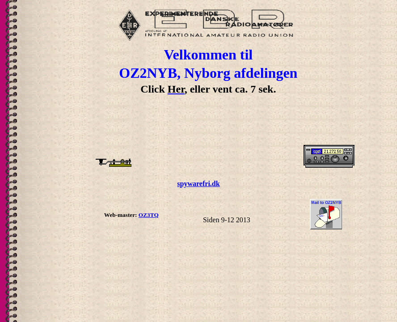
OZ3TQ (149, 215)
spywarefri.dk (198, 183)
